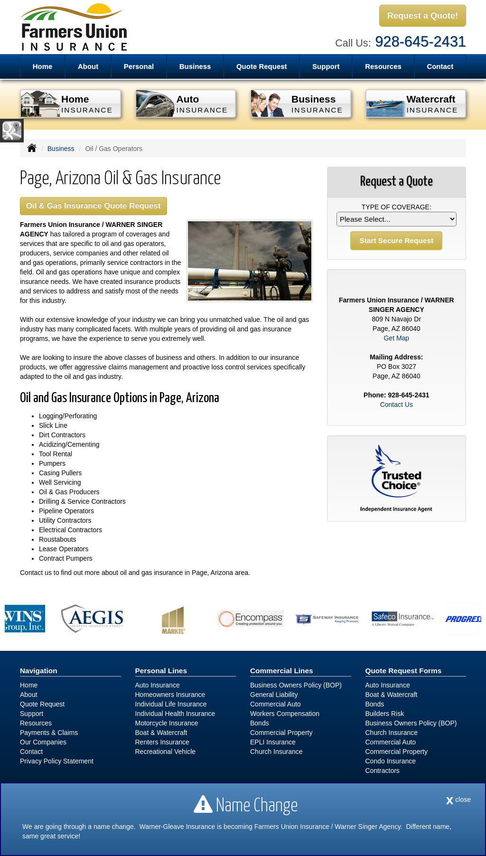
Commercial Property (281, 732)
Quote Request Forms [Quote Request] (403, 671)
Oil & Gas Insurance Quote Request (93, 205)
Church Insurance (276, 751)
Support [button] (326, 66)
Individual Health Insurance (175, 713)
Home (43, 66)
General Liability (274, 694)
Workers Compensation (284, 713)
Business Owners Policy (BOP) (296, 685)
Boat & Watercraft (161, 732)
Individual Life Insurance (171, 704)
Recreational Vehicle (165, 751)
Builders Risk (384, 713)
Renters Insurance (162, 742)
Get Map (396, 338)
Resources (36, 723)
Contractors (382, 770)
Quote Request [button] (261, 66)
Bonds (259, 723)
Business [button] (195, 66)
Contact (440, 66)
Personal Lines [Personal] (161, 671)
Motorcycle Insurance (166, 723)
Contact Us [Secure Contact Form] (396, 404)
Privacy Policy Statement (56, 761)
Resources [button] (383, 66)
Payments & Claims (49, 732)
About (28, 694)
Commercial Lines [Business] (281, 671)
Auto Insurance (157, 685)
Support (31, 713)
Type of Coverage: (396, 207)
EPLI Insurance (273, 742)
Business (61, 148)
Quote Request (42, 704)
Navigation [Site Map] (38, 671)
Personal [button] (139, 66)
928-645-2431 (420, 41)
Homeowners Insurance (170, 694)
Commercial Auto (275, 704)
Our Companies (43, 742)
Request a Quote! (422, 15)
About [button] (88, 66)
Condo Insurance (390, 761)
